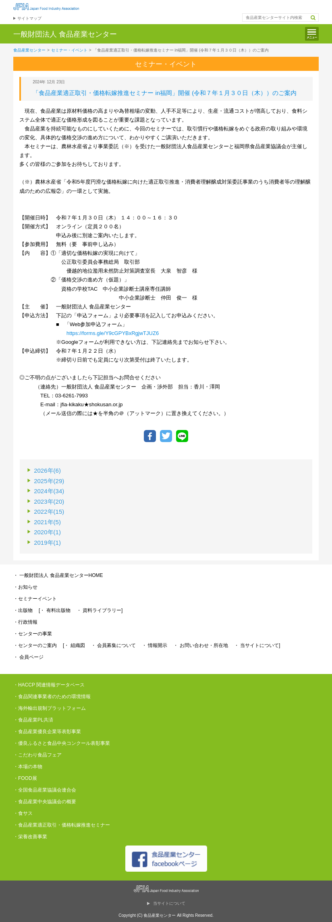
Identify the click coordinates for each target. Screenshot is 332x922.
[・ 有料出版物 (55, 610)
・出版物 (23, 610)
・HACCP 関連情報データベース (49, 685)
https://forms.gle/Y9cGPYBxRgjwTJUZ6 (112, 333)
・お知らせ (25, 587)
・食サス (23, 813)
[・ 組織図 (74, 645)
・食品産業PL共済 (33, 720)
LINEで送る (182, 436)
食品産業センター (29, 50)
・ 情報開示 (154, 645)
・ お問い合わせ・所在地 (200, 645)
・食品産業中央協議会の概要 (44, 801)
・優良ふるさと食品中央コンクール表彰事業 (61, 743)
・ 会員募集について (113, 645)
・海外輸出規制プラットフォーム (49, 708)
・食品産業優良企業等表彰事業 (47, 731)
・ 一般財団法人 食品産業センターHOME (58, 575)
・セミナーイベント (35, 599)
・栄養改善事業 (30, 836)
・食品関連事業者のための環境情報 (52, 696)
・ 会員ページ (28, 657)
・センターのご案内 (35, 645)
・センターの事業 (32, 634)
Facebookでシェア (150, 436)
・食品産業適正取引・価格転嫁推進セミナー (61, 825)
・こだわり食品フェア (37, 755)
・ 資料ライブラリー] (100, 610)
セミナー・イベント (69, 50)
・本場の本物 (27, 766)
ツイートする (166, 436)
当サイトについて (169, 903)
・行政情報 (25, 622)
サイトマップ (29, 18)
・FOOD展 (25, 778)
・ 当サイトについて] (257, 645)
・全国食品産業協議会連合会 (44, 790)
